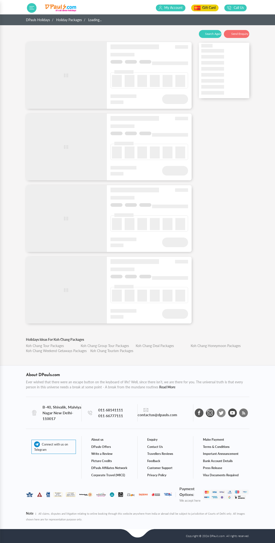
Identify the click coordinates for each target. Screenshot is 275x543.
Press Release (212, 468)
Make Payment (213, 439)
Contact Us (155, 447)
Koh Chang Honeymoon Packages (216, 346)
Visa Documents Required (220, 475)
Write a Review (101, 454)
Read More (167, 387)
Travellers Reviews (160, 454)
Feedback (153, 461)
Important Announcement (220, 454)
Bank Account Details (218, 461)
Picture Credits (101, 461)
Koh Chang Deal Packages (155, 346)
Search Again (213, 34)
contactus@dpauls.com (157, 414)
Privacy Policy (156, 475)
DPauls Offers (101, 447)
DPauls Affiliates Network (109, 468)
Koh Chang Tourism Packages (111, 351)
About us (97, 439)
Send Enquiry (239, 34)
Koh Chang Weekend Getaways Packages (56, 351)
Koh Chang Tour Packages (45, 346)
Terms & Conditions (216, 447)
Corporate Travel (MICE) (108, 475)
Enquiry (152, 439)
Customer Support (159, 468)
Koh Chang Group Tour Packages (105, 346)
